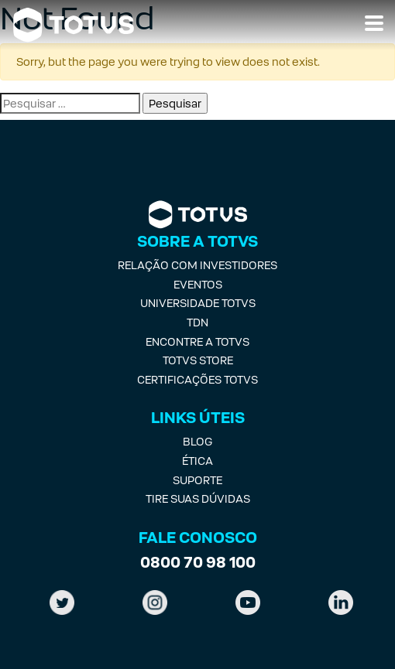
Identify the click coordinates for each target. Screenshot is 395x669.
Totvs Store (198, 360)
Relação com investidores (197, 264)
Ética (197, 460)
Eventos (197, 284)
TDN (197, 322)
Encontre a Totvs (197, 341)
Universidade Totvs (198, 302)
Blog (197, 441)
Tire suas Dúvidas (198, 498)
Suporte (197, 479)
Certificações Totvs (197, 379)
